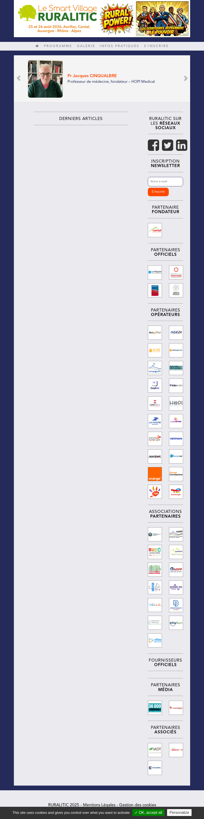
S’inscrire (156, 46)
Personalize (179, 813)
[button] (18, 78)
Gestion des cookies (137, 804)
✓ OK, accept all (148, 813)
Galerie (86, 46)
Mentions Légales (99, 804)
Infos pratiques (119, 46)
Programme (58, 46)
